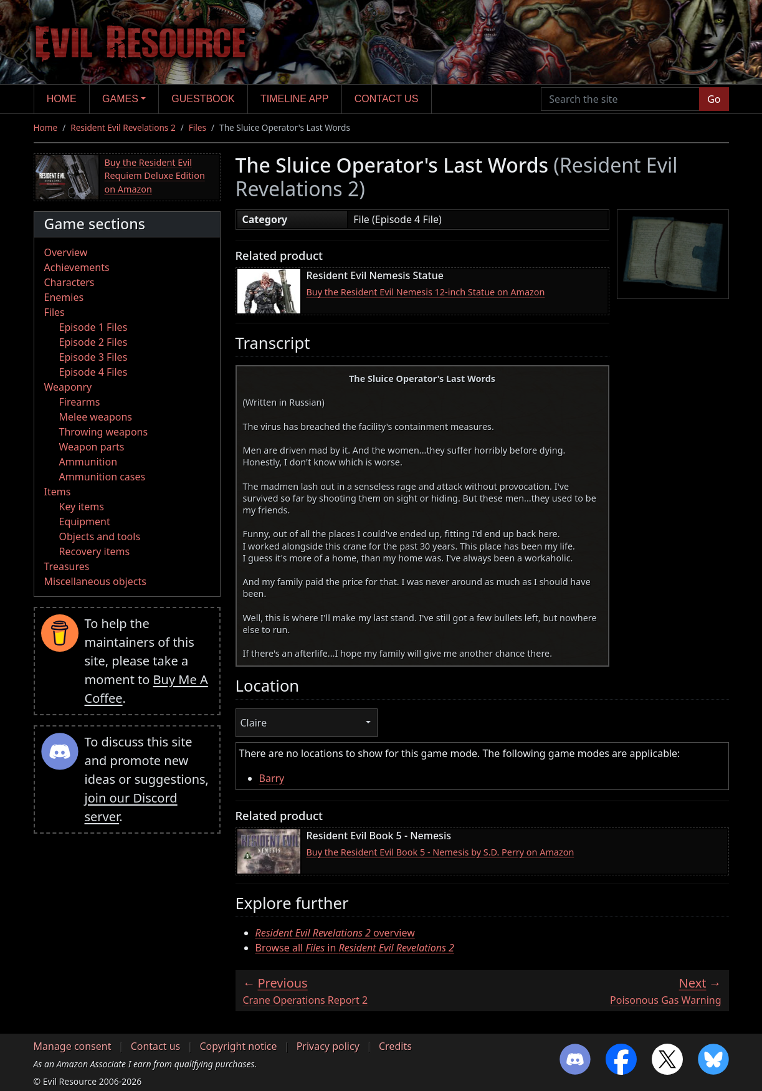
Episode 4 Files (93, 372)
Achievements (77, 267)
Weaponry (68, 387)
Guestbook (202, 98)
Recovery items (94, 551)
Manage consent (73, 1046)
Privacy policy (328, 1046)
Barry (272, 778)
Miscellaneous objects (95, 581)
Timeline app (294, 98)
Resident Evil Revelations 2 (122, 127)
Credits (395, 1046)
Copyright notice (238, 1046)
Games (120, 98)
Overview (66, 252)
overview (335, 933)
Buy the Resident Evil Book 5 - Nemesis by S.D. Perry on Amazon (440, 852)
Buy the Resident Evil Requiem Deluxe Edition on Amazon (155, 175)
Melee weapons (96, 417)
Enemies (64, 297)
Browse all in (354, 948)
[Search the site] (620, 99)
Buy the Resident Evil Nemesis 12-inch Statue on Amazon (426, 292)
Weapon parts (92, 447)
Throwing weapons (103, 432)
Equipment (84, 521)
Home (62, 98)
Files (197, 127)
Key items (81, 506)
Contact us (387, 98)
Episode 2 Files (93, 342)
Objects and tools (100, 536)
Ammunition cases (102, 477)
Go (713, 99)
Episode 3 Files (93, 357)
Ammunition (88, 462)
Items (57, 491)
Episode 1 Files (93, 327)
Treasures (67, 566)
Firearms (79, 402)
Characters (69, 282)
